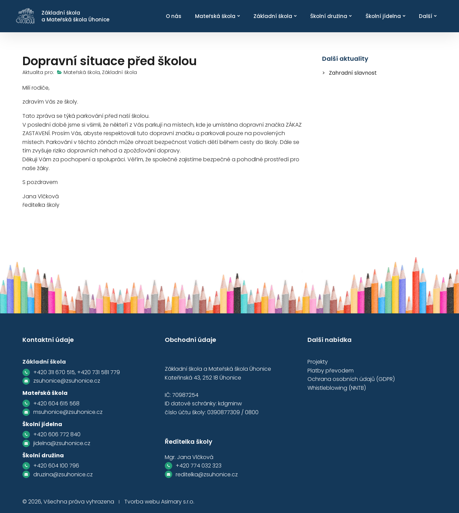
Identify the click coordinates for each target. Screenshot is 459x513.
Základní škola (275, 16)
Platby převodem (330, 370)
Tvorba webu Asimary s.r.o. (159, 502)
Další (428, 16)
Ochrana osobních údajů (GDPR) (351, 379)
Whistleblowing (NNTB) (336, 388)
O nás (173, 16)
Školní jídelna (385, 16)
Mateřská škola (217, 16)
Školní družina (331, 16)
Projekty (317, 362)
